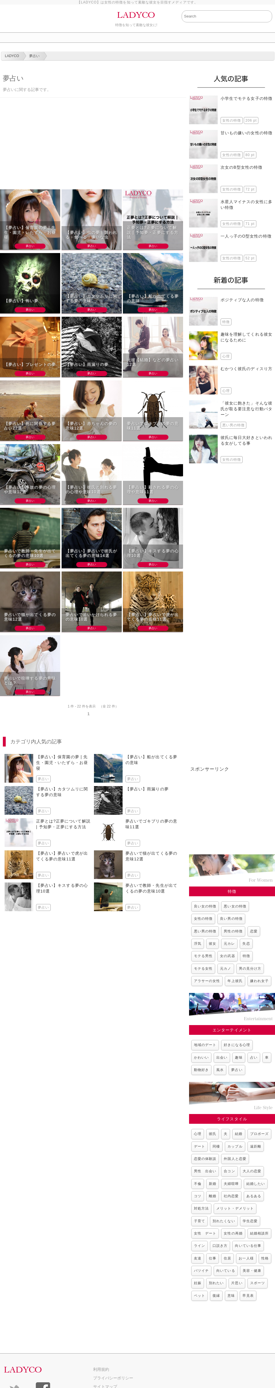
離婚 (212, 1196)
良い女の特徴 (205, 906)
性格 (265, 1258)
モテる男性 (203, 956)
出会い (221, 1057)
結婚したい (255, 1184)
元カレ (229, 944)
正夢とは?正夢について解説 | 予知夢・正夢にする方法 (152, 232)
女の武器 (227, 956)
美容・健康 (252, 1271)
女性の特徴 (203, 919)
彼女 (212, 944)
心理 (197, 1134)
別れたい (216, 1283)
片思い (236, 1283)
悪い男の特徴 (205, 931)
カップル (234, 1146)
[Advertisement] (93, 146)
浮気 (197, 944)
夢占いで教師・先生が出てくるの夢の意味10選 (30, 553)
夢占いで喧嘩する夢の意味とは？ (30, 680)
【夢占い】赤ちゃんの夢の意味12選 (91, 426)
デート (199, 1146)
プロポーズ (259, 1134)
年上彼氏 (234, 981)
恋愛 (254, 931)
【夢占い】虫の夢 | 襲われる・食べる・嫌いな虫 (91, 235)
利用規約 (101, 1369)
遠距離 (255, 1146)
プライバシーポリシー (113, 1378)
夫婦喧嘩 (231, 1184)
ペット (199, 1296)
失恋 (246, 944)
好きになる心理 (237, 1045)
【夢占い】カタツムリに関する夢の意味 (91, 298)
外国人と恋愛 (235, 1159)
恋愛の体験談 (205, 1159)
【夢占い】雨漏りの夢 (87, 364)
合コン (229, 1171)
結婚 (238, 1134)
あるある (253, 1196)
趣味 (238, 1057)
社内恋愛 (231, 1196)
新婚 (212, 1184)
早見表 (248, 1296)
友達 (197, 1258)
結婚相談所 (259, 1233)
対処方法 (201, 1208)
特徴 (246, 956)
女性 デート (205, 1233)
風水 (220, 1070)
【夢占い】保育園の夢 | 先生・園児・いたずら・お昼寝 (30, 232)
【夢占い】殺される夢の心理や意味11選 (153, 489)
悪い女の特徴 (235, 906)
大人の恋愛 (252, 1171)
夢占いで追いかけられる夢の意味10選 (91, 617)
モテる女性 (203, 969)
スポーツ (257, 1283)
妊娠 (197, 1283)
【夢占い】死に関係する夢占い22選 (30, 426)
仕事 (212, 1258)
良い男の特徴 (231, 919)
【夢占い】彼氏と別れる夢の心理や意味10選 (91, 489)
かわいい (201, 1057)
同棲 (216, 1146)
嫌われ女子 (259, 981)
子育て (199, 1221)
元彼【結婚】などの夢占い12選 (153, 362)
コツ (197, 1196)
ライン (199, 1246)
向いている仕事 (248, 1246)
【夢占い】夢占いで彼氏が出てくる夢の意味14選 (91, 553)
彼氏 (212, 1134)
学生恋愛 (250, 1221)
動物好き (201, 1070)
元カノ (225, 969)
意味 (231, 1296)
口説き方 (220, 1246)
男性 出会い (205, 1171)
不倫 (197, 1184)
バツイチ (201, 1271)
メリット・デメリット (235, 1208)
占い (254, 1057)
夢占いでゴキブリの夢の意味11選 (153, 426)
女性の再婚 (233, 1233)
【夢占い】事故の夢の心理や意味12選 (30, 489)
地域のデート (205, 1045)
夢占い (236, 1070)
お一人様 (246, 1258)
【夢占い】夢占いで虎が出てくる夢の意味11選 (153, 617)
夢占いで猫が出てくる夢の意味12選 (30, 617)
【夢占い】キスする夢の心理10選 (153, 553)
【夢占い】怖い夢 (21, 300)
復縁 (216, 1296)
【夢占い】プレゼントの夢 (30, 364)
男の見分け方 (250, 969)
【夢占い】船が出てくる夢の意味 (153, 298)
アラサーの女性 (207, 981)
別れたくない (224, 1221)
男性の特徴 (233, 931)
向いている (225, 1271)
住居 (227, 1258)
